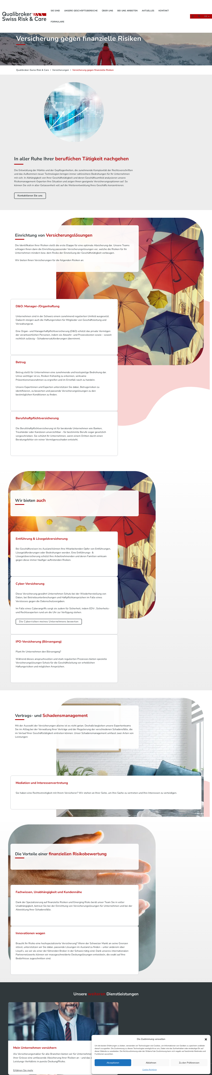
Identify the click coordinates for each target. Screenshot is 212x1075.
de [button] (205, 12)
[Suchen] (197, 12)
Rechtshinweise (153, 1026)
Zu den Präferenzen (189, 1062)
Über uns (108, 7)
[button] (205, 1038)
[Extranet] (191, 12)
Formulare (58, 18)
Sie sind (56, 7)
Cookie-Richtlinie (149, 1069)
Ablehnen (151, 1062)
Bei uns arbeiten (128, 7)
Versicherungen (60, 69)
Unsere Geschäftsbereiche (82, 7)
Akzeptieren (113, 1062)
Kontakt (165, 7)
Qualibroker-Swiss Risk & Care (32, 69)
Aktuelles (149, 7)
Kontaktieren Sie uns (133, 147)
